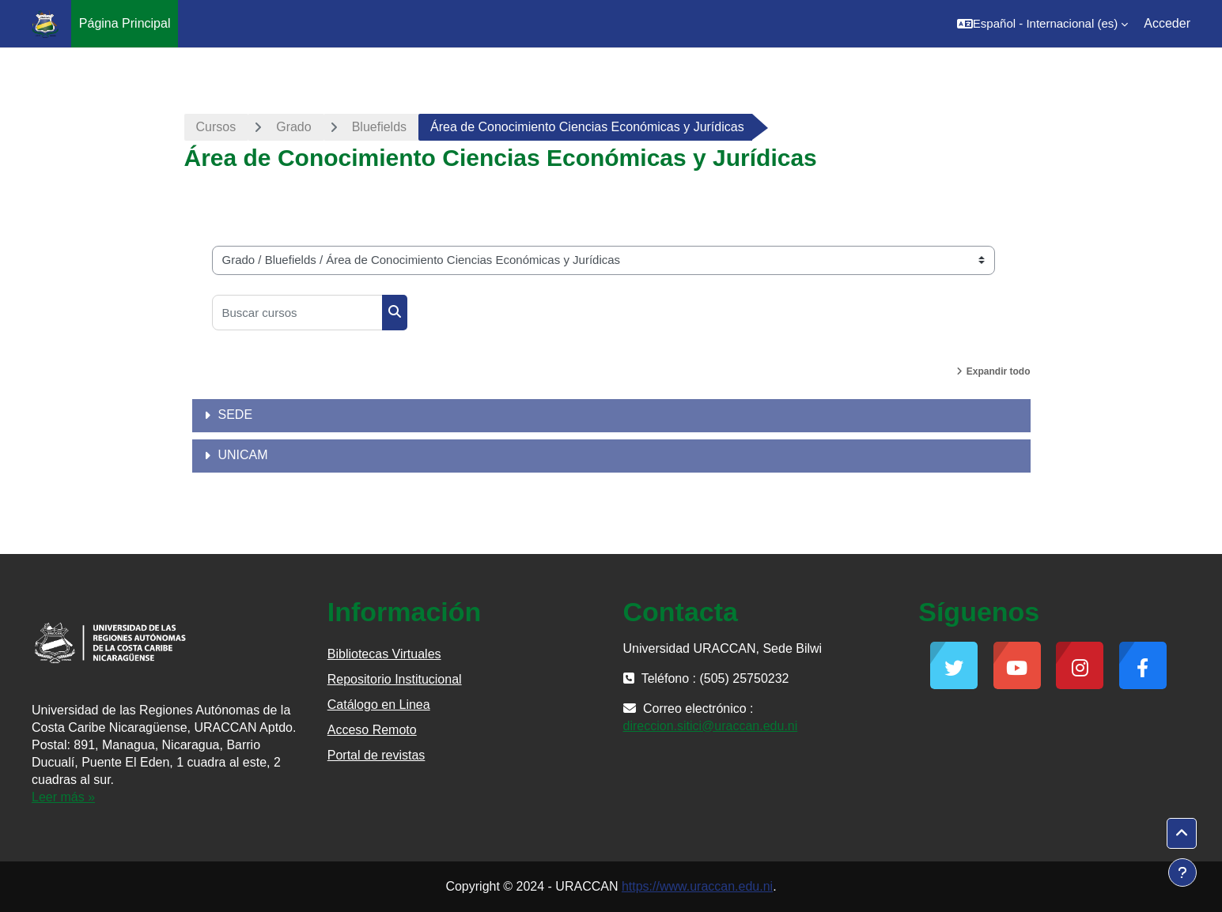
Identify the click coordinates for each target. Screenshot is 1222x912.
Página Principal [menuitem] (125, 23)
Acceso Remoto (372, 730)
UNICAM (243, 455)
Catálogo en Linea (378, 704)
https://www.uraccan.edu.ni (697, 886)
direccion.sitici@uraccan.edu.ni (710, 726)
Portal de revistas (376, 755)
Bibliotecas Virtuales (384, 654)
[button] (1042, 23)
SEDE (235, 414)
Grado (293, 127)
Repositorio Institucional (394, 679)
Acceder (1167, 23)
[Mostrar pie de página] (1182, 872)
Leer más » (63, 797)
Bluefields (379, 127)
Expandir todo (999, 371)
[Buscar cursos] (297, 312)
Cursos (216, 127)
